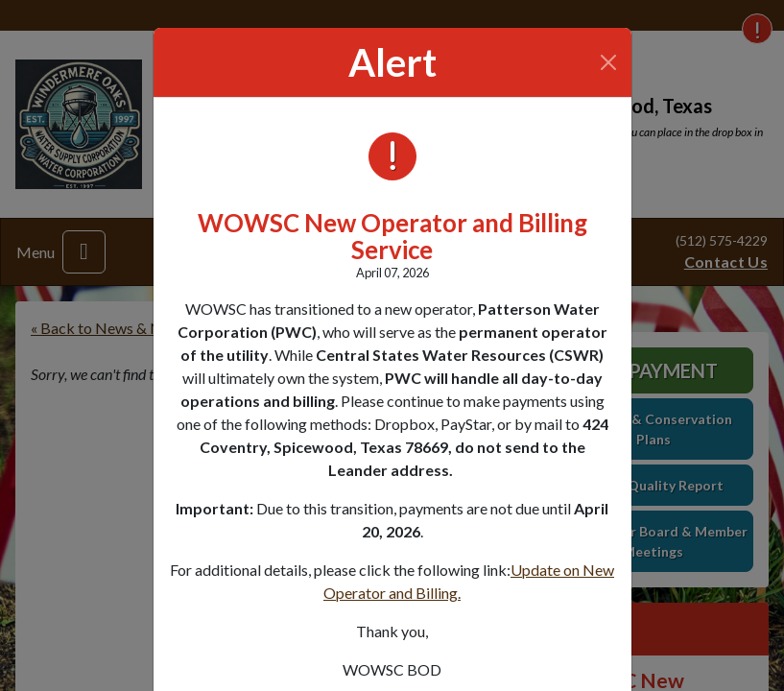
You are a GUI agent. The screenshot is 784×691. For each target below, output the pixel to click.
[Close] (608, 62)
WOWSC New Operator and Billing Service (392, 236)
